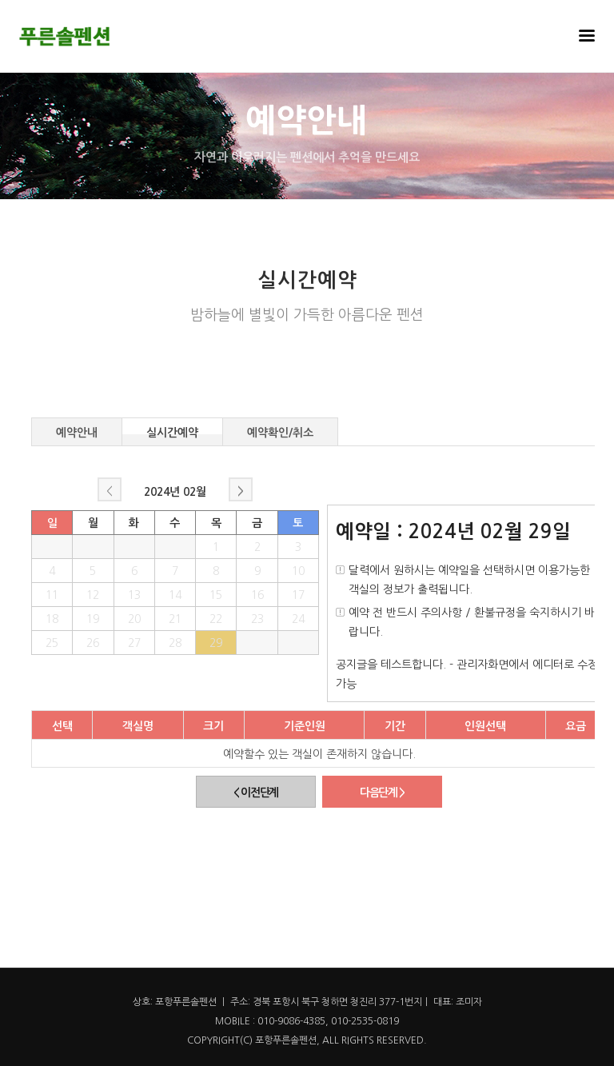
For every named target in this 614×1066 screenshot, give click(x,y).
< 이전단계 (255, 792)
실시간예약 (172, 430)
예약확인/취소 (280, 430)
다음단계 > (382, 792)
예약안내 (77, 430)
